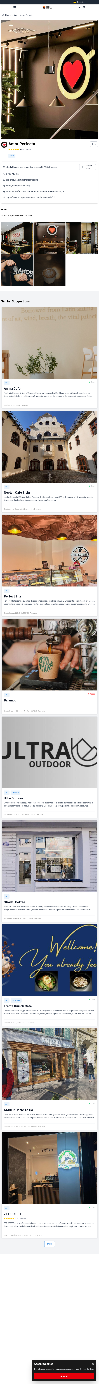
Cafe (15, 15)
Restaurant (16, 1000)
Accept (64, 1376)
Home (8, 15)
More (49, 1244)
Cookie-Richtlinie (87, 1369)
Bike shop (15, 792)
